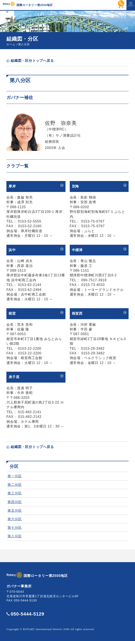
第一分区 (14, 476)
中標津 (77, 250)
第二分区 (14, 484)
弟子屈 (14, 377)
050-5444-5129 (27, 614)
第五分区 (14, 510)
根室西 (77, 313)
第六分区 (14, 519)
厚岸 (12, 186)
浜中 (12, 250)
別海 (75, 186)
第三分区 (14, 493)
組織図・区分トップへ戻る (32, 60)
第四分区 (14, 502)
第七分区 (14, 527)
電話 (121, 3)
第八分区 (14, 536)
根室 (12, 313)
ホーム (10, 44)
